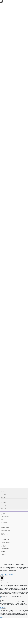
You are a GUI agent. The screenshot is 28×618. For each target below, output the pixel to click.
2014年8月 (3, 497)
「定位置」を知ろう (5, 542)
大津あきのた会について (6, 516)
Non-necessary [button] (3, 607)
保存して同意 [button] (2, 617)
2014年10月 (3, 491)
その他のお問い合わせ (6, 530)
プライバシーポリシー (6, 525)
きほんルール (4, 537)
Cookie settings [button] (4, 574)
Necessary (3, 599)
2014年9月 (3, 494)
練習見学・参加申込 (5, 527)
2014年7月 (3, 500)
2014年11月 (3, 489)
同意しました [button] (12, 574)
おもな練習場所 (4, 522)
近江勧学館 (3, 554)
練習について (4, 519)
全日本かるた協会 (5, 548)
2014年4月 (3, 508)
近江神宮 (3, 551)
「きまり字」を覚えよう (6, 539)
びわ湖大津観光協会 (5, 557)
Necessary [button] (2, 597)
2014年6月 (3, 502)
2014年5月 (3, 505)
